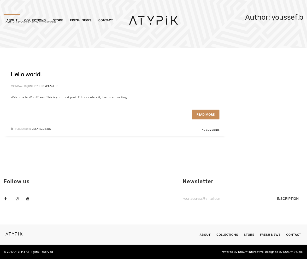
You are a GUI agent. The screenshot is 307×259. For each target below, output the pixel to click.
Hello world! (26, 74)
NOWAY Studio (293, 251)
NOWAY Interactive (251, 251)
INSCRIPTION (288, 198)
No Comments (210, 129)
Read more (205, 114)
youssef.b (51, 86)
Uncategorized (41, 128)
